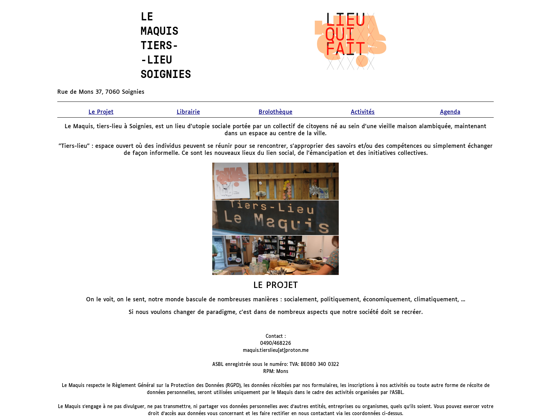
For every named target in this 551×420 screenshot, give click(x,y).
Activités (363, 112)
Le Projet (101, 112)
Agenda (450, 112)
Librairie (188, 112)
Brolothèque (275, 112)
